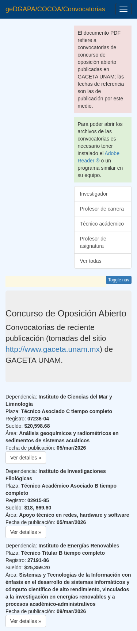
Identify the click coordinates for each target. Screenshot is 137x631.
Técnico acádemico (102, 224)
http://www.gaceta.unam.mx (52, 349)
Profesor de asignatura (93, 242)
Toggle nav (118, 279)
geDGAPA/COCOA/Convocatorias (55, 9)
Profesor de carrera (102, 209)
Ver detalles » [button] (25, 458)
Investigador (94, 194)
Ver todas (91, 261)
